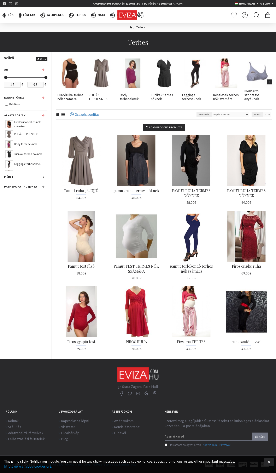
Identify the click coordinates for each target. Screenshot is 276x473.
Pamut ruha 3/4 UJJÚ (81, 190)
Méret (8, 177)
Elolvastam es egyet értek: (198, 445)
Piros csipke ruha (246, 266)
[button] (269, 81)
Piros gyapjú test (81, 341)
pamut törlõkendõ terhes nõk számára (191, 268)
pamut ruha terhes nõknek (136, 190)
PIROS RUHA (136, 341)
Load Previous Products (165, 127)
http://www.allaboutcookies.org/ (28, 466)
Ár (6, 69)
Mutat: (257, 114)
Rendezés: (204, 114)
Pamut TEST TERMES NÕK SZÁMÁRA (136, 268)
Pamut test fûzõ (81, 266)
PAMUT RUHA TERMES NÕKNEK (191, 193)
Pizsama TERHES (191, 341)
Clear (43, 59)
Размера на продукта (20, 186)
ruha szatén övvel (246, 341)
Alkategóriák (14, 115)
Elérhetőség (14, 97)
